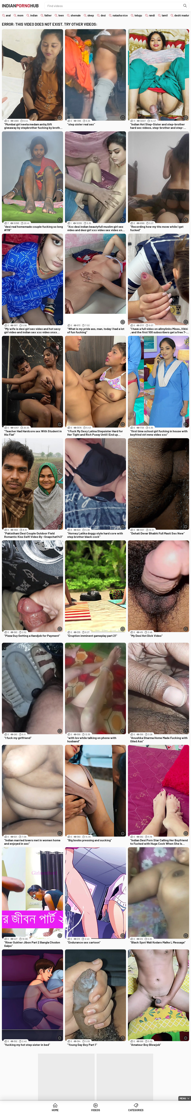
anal (8, 15)
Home (55, 1110)
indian (34, 15)
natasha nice (120, 15)
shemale (76, 15)
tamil (165, 15)
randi (152, 15)
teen (61, 15)
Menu (183, 1098)
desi (103, 15)
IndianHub (20, 5)
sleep (90, 15)
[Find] (185, 6)
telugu (138, 15)
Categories (135, 1110)
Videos (95, 1110)
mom (20, 15)
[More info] (59, 117)
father (48, 15)
